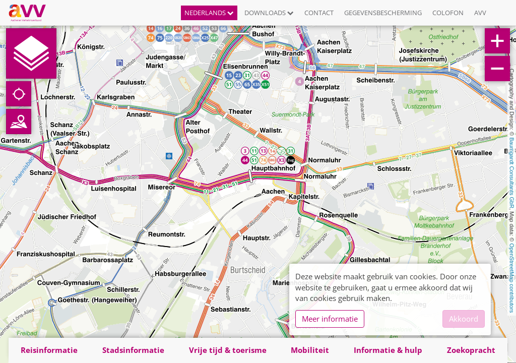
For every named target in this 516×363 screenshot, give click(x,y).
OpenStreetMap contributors (512, 278)
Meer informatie (330, 319)
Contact (319, 12)
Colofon (448, 12)
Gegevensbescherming (383, 12)
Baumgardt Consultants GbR (512, 173)
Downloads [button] (269, 12)
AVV (480, 12)
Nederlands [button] (209, 12)
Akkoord (463, 319)
